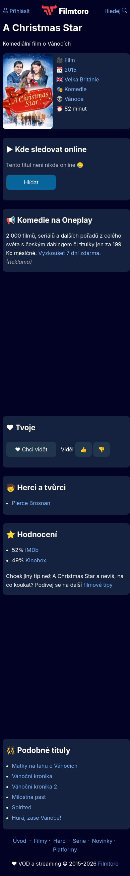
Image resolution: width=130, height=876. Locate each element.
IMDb (32, 550)
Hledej (115, 11)
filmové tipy (98, 584)
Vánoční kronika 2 (34, 786)
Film (70, 60)
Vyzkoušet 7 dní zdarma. (69, 253)
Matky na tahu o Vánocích (45, 765)
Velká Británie (82, 79)
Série (79, 840)
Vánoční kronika (32, 776)
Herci (60, 840)
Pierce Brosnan (31, 503)
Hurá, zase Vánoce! (36, 817)
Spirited (21, 807)
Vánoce (74, 99)
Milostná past (29, 797)
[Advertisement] (63, 343)
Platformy (65, 849)
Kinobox (35, 560)
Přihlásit (16, 11)
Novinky (102, 840)
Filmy (40, 840)
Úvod (20, 840)
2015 (71, 69)
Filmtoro (108, 863)
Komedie (76, 89)
